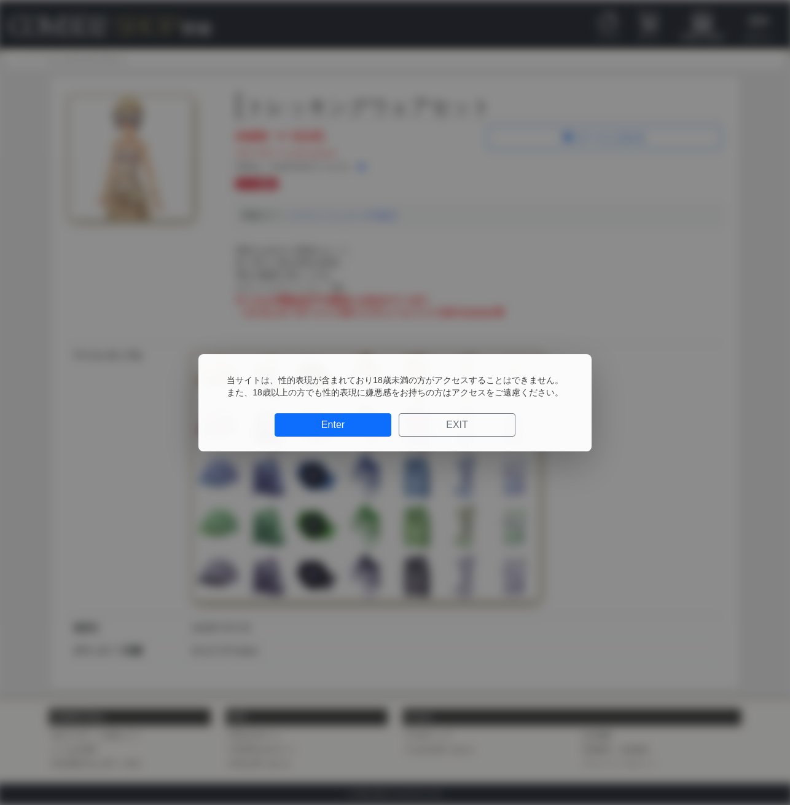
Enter (333, 424)
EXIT (457, 424)
